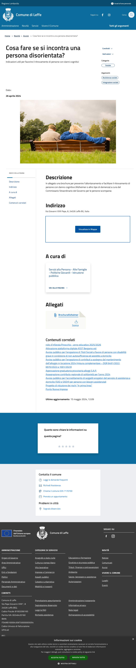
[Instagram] (107, 14)
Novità (17, 35)
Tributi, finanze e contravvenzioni (84, 567)
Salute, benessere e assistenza (82, 576)
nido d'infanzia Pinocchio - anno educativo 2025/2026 (73, 345)
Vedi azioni (108, 54)
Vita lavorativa (41, 567)
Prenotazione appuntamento (48, 600)
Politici (5, 577)
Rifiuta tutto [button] (78, 657)
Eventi (105, 585)
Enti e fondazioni (9, 572)
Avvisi (26, 35)
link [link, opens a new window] (93, 652)
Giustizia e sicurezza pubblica (82, 562)
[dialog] (68, 652)
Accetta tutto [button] (57, 657)
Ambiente (73, 572)
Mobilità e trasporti (43, 586)
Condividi (107, 48)
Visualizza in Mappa (88, 229)
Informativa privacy (77, 605)
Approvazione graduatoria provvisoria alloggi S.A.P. (71, 370)
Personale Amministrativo (13, 581)
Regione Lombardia (10, 3)
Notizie (105, 557)
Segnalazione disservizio (46, 605)
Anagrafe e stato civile (45, 557)
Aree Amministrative (11, 562)
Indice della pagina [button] (16, 173)
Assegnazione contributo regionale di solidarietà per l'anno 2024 (78, 374)
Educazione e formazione (80, 557)
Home (7, 35)
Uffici (4, 567)
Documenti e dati (9, 586)
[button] (68, 663)
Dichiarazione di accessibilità (81, 614)
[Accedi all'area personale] (121, 3)
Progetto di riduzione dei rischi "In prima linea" (69, 385)
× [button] (133, 639)
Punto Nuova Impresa (57, 389)
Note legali (73, 610)
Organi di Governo (10, 557)
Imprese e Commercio (44, 572)
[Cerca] (131, 15)
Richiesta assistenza (44, 614)
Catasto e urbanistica (44, 581)
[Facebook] (101, 14)
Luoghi (105, 580)
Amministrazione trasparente (82, 600)
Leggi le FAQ (40, 610)
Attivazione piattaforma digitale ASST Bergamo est (71, 348)
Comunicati (107, 562)
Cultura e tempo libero (45, 562)
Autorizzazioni (75, 581)
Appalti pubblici (42, 577)
